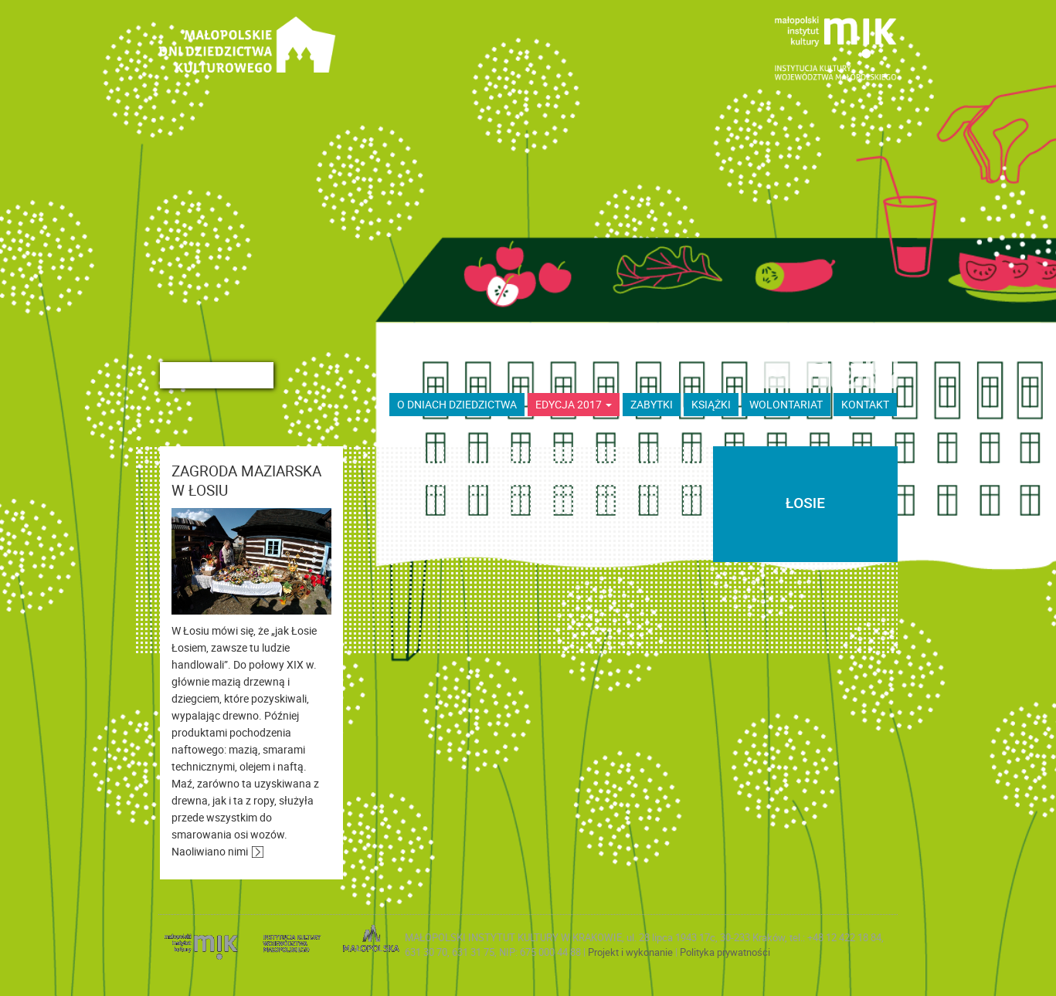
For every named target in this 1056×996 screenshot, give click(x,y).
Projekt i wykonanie (631, 952)
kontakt (865, 404)
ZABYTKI (651, 404)
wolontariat (786, 404)
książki (711, 404)
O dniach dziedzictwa (457, 404)
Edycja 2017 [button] (573, 404)
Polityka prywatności (725, 952)
